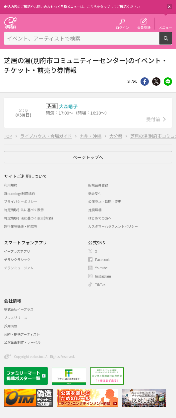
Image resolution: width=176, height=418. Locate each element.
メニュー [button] (165, 27)
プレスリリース (15, 317)
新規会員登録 (98, 185)
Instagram (103, 276)
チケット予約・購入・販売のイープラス (10, 23)
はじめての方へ (99, 217)
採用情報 (10, 325)
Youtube (101, 267)
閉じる (169, 6)
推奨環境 (94, 209)
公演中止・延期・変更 (104, 201)
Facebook (102, 259)
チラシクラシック (17, 259)
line (168, 81)
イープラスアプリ (17, 251)
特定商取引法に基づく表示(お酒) (28, 217)
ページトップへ (88, 157)
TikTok (100, 284)
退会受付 (94, 193)
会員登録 (143, 27)
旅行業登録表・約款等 (20, 226)
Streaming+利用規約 (19, 193)
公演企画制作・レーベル (22, 342)
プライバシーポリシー (20, 201)
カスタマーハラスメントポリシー (113, 226)
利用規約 (10, 185)
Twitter (156, 81)
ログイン (122, 27)
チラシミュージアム (18, 267)
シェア (145, 81)
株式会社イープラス (18, 309)
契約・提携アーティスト (22, 334)
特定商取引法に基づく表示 (24, 209)
